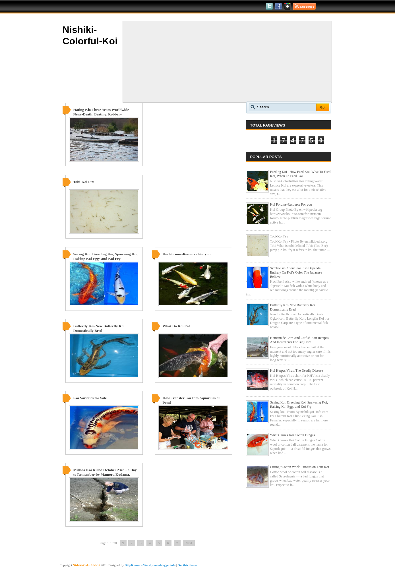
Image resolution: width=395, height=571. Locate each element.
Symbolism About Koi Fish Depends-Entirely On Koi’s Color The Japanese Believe (296, 272)
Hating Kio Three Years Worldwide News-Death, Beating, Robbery (101, 111)
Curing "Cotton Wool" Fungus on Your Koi (299, 467)
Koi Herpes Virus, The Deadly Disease (296, 371)
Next (188, 543)
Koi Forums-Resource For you (187, 254)
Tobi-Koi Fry (83, 182)
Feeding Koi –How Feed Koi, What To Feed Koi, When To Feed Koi (300, 174)
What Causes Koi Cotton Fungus (292, 435)
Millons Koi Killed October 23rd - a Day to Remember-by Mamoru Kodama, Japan (105, 474)
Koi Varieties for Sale (90, 398)
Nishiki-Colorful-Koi (86, 565)
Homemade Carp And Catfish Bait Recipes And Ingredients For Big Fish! (299, 340)
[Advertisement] (227, 62)
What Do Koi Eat (176, 326)
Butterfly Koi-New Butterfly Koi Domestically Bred (99, 328)
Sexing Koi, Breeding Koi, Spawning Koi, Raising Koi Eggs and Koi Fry (105, 256)
